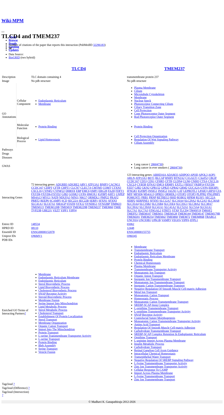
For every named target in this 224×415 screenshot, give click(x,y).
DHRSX (70, 190)
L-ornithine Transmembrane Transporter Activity (162, 311)
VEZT (56, 210)
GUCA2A (194, 187)
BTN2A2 (179, 178)
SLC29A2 (190, 200)
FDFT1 (120, 190)
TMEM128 (170, 213)
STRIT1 (166, 210)
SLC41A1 (37, 203)
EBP (78, 190)
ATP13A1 (93, 184)
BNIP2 (169, 178)
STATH (70, 203)
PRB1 (144, 197)
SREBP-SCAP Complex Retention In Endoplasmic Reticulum (170, 334)
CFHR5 (159, 181)
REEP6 (44, 200)
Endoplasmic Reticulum (52, 100)
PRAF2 (114, 197)
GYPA (82, 194)
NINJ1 (75, 197)
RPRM (191, 197)
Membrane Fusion (48, 300)
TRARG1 (210, 216)
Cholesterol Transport (50, 313)
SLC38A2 (194, 203)
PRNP (152, 197)
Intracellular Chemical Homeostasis (154, 353)
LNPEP (120, 194)
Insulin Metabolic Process (149, 343)
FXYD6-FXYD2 (51, 194)
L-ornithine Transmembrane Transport (156, 308)
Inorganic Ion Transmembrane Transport (157, 279)
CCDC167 (37, 187)
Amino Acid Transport (147, 324)
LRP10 (211, 190)
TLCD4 (79, 68)
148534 (35, 224)
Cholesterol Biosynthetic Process (57, 290)
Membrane (44, 103)
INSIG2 (162, 190)
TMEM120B (52, 207)
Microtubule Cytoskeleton (149, 94)
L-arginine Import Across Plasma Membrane (160, 340)
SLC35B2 (145, 203)
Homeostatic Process (146, 298)
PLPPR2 (201, 194)
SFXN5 (154, 200)
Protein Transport (48, 332)
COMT (107, 187)
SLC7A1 (132, 210)
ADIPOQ (184, 174)
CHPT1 (65, 187)
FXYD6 (36, 194)
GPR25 (165, 187)
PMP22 (104, 197)
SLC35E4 (169, 203)
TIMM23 (115, 203)
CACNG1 (114, 184)
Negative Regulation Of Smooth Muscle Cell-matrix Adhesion (170, 288)
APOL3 (203, 174)
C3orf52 (203, 178)
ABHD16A (159, 174)
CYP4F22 (59, 190)
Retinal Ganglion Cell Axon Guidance (156, 350)
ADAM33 (172, 174)
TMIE (117, 207)
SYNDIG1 (91, 203)
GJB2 (64, 194)
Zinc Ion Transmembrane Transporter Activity (160, 366)
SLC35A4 (133, 203)
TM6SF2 (207, 210)
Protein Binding (47, 126)
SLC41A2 (170, 207)
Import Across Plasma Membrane (153, 373)
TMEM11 (157, 213)
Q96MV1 (36, 235)
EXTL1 (179, 184)
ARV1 (83, 184)
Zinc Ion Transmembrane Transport (154, 379)
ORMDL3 (170, 194)
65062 (130, 224)
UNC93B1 (145, 220)
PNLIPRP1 (213, 194)
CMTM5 (97, 187)
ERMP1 (169, 184)
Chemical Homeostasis (147, 262)
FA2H (111, 190)
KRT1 (111, 194)
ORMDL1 (94, 197)
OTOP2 (181, 194)
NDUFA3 (64, 197)
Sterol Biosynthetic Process (54, 283)
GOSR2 (73, 194)
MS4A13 (36, 197)
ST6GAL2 (155, 210)
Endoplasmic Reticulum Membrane (58, 277)
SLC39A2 (133, 207)
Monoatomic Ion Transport (149, 272)
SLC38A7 (206, 203)
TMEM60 (107, 207)
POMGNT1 (134, 197)
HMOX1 (92, 194)
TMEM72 (184, 216)
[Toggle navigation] (2, 31)
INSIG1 (152, 190)
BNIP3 (104, 184)
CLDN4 (177, 181)
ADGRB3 (61, 184)
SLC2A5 (202, 200)
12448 (130, 228)
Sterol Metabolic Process (52, 309)
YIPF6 (185, 220)
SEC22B (84, 200)
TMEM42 (160, 216)
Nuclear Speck (142, 100)
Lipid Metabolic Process (52, 306)
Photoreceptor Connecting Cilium (153, 103)
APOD (194, 174)
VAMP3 (166, 220)
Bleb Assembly (47, 345)
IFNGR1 (132, 190)
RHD (173, 197)
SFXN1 (103, 200)
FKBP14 (199, 184)
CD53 (143, 181)
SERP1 (93, 200)
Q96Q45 (132, 235)
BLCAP (159, 178)
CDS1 (150, 181)
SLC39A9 (145, 207)
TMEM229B (79, 207)
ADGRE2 (73, 184)
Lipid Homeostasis (49, 139)
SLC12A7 (165, 200)
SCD (64, 200)
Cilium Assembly (144, 142)
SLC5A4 (194, 207)
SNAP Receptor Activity (52, 293)
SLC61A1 (206, 207)
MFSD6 (138, 194)
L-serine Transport (49, 339)
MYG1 (47, 197)
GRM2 (183, 187)
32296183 (99, 44)
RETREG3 (163, 197)
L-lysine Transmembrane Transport (154, 376)
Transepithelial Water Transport (152, 356)
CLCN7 (75, 187)
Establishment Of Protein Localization (60, 316)
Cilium (138, 90)
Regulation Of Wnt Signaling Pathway (156, 139)
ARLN (131, 178)
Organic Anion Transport (148, 275)
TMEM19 (66, 207)
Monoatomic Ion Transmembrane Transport (159, 282)
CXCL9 (131, 184)
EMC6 (86, 190)
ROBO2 (181, 197)
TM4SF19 (195, 210)
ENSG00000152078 (43, 231)
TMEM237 (174, 68)
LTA (218, 190)
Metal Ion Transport (145, 292)
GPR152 (155, 187)
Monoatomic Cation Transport (151, 295)
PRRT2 (35, 200)
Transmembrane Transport (149, 249)
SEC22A (73, 200)
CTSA (203, 181)
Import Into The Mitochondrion (56, 329)
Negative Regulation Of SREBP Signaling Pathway (164, 360)
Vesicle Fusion (46, 351)
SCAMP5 (55, 200)
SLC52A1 (182, 207)
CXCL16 (36, 190)
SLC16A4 (177, 200)
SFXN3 (112, 200)
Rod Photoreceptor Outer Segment (154, 116)
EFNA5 (151, 184)
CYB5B (141, 184)
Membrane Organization (52, 322)
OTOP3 (191, 194)
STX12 (80, 203)
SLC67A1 (49, 203)
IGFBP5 (102, 194)
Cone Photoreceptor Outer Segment (154, 113)
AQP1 (211, 174)
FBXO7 (189, 184)
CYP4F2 (48, 190)
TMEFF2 (132, 213)
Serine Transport (47, 348)
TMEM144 (184, 213)
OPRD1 (159, 194)
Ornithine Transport (145, 337)
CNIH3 (195, 181)
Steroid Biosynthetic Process (55, 296)
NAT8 (54, 197)
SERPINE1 (142, 200)
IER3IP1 (214, 187)
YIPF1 (64, 210)
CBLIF (213, 178)
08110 (34, 228)
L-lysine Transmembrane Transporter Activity (160, 363)
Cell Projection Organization (150, 136)
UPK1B (156, 220)
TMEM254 (147, 216)
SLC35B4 (157, 203)
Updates (14, 49)
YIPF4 (73, 210)
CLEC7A (85, 187)
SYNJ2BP (104, 203)
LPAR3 (202, 190)
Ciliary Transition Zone (147, 107)
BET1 (151, 178)
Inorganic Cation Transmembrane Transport (159, 285)
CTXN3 (116, 187)
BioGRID (14, 57)
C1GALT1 (191, 178)
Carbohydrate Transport (147, 347)
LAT (180, 190)
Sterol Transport (47, 319)
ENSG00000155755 (138, 231)
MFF (130, 194)
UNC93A (132, 220)
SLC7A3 (143, 210)
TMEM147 (197, 213)
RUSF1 (200, 197)
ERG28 (102, 190)
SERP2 (131, 200)
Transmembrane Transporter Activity (155, 269)
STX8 (175, 210)
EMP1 (94, 190)
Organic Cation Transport (53, 326)
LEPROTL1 (190, 190)
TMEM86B (197, 216)
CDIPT (48, 187)
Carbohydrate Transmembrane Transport (157, 330)
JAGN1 (172, 190)
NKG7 (83, 197)
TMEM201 (133, 216)
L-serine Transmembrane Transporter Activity (64, 335)
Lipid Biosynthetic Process (53, 287)
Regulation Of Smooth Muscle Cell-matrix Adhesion (164, 327)
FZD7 (130, 187)
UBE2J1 (47, 210)
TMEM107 (144, 213)
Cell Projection (142, 110)
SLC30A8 (213, 200)
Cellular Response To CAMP (151, 369)
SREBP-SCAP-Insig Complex (151, 305)
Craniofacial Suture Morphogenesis (154, 317)
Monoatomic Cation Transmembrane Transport (161, 301)
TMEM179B (212, 213)
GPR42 (174, 187)
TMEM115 (37, 207)
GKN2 (146, 187)
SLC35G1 (182, 203)
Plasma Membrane (145, 87)
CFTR (56, 187)
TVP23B (36, 210)
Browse (13, 40)
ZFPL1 (194, 220)
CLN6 (186, 181)
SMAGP (61, 203)
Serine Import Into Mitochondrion (58, 303)
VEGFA (176, 220)
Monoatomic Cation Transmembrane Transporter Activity (167, 321)
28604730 (156, 164)
